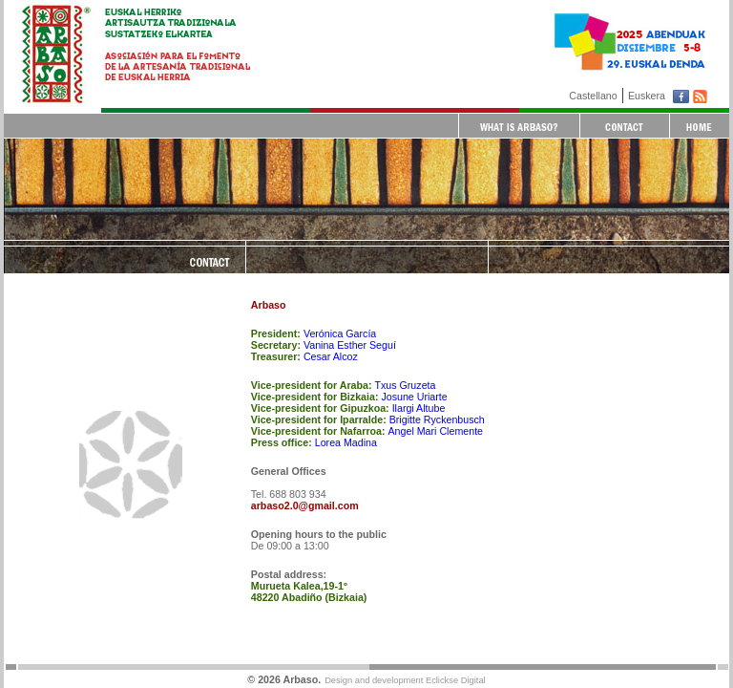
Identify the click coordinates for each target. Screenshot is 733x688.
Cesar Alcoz (331, 356)
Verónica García (340, 333)
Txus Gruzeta (404, 385)
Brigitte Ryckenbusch (437, 419)
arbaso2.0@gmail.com (305, 505)
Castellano (593, 95)
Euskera (646, 95)
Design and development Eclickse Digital (405, 680)
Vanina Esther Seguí (350, 345)
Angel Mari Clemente (436, 431)
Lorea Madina (346, 442)
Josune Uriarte (414, 396)
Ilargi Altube (419, 408)
